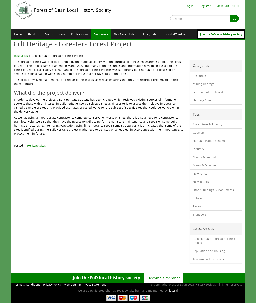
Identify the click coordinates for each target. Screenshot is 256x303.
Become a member (164, 278)
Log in (190, 6)
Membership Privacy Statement (85, 284)
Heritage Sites (36, 145)
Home (18, 34)
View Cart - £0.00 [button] (229, 6)
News (62, 34)
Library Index (150, 34)
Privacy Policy (52, 284)
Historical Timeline (174, 34)
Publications (79, 34)
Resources (101, 34)
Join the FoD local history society (221, 34)
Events (49, 34)
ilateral (173, 290)
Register (205, 6)
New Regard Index (125, 34)
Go (234, 18)
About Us (33, 34)
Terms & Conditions (27, 284)
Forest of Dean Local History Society (72, 10)
